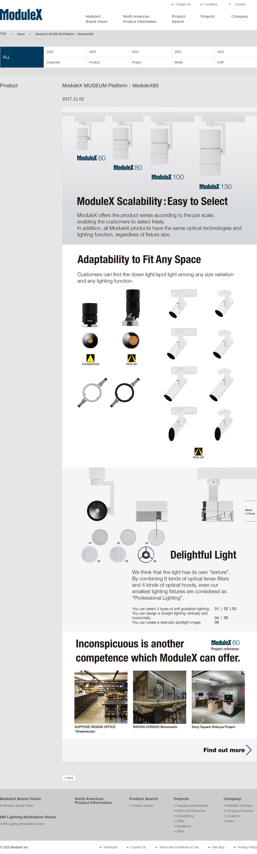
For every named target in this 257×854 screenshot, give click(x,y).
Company (239, 16)
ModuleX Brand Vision (20, 798)
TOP (3, 34)
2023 (178, 52)
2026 (50, 52)
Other (180, 831)
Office (181, 821)
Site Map (218, 847)
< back (68, 778)
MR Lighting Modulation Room (28, 817)
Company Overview (239, 811)
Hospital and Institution (192, 806)
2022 (220, 52)
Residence (184, 826)
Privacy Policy (247, 847)
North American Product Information (93, 800)
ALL (6, 57)
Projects (208, 16)
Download (110, 847)
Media (179, 62)
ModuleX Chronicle (239, 806)
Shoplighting (185, 816)
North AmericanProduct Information (140, 19)
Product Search (143, 798)
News (21, 34)
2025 (92, 52)
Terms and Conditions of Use (179, 847)
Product (94, 62)
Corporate (53, 62)
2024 (135, 52)
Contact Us (183, 4)
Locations (210, 4)
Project (136, 62)
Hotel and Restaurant (191, 811)
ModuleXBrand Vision (96, 19)
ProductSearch (178, 19)
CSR (220, 62)
